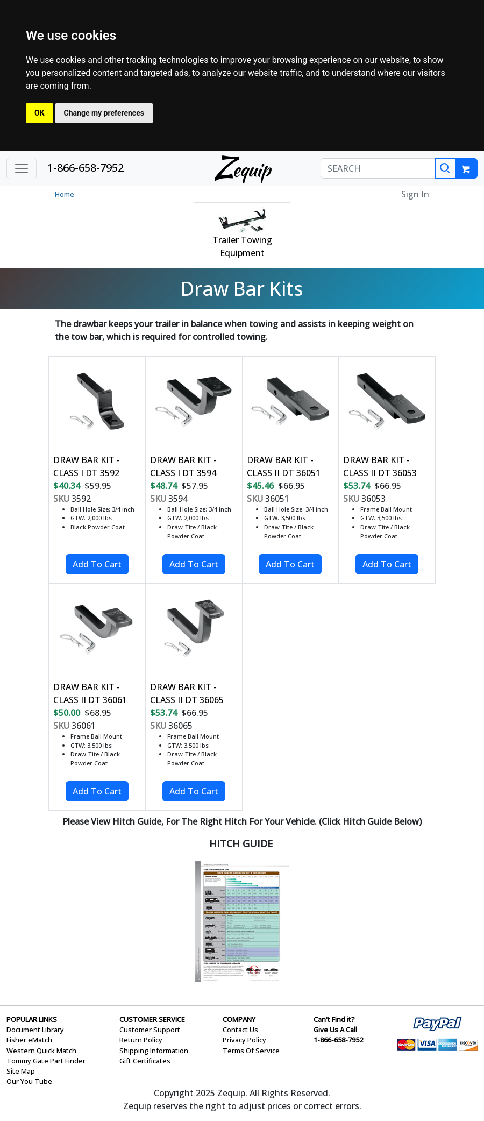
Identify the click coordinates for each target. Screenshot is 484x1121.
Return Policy (140, 1040)
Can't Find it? (334, 1019)
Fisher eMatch (29, 1040)
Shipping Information (153, 1050)
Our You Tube (29, 1081)
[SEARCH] (378, 168)
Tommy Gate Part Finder (46, 1061)
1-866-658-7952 (85, 167)
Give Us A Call (335, 1029)
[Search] (445, 168)
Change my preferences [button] (104, 113)
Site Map (20, 1071)
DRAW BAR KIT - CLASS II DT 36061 (90, 693)
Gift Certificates (144, 1061)
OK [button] (39, 113)
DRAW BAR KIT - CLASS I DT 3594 (183, 466)
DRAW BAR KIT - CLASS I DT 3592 (86, 466)
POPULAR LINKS (31, 1019)
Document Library (35, 1029)
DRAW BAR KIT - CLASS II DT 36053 (380, 466)
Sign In (415, 194)
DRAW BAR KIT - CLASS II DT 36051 (284, 466)
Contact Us (240, 1029)
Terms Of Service (251, 1050)
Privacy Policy (244, 1040)
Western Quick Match (41, 1050)
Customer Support (149, 1029)
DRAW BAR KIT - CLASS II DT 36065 (187, 693)
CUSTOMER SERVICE (152, 1019)
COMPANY (239, 1019)
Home (64, 194)
